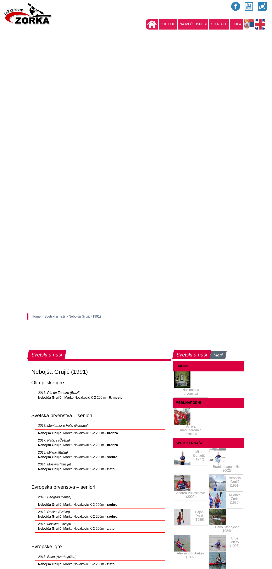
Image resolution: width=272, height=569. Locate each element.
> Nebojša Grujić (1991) (83, 316)
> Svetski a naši (53, 316)
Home (36, 316)
